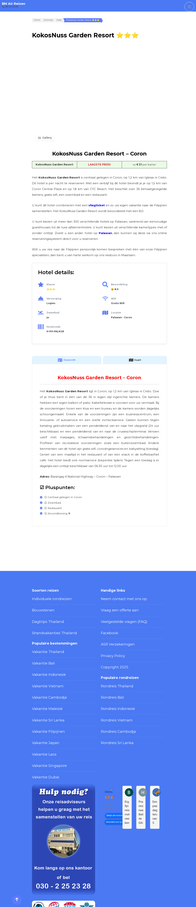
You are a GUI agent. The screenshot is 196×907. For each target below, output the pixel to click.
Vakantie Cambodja (44, 675)
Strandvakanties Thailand (48, 623)
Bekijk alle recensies (115, 774)
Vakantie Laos (41, 719)
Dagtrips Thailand (43, 615)
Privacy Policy (109, 641)
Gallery (47, 137)
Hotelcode (53, 326)
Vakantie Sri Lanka (44, 692)
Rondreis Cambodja (114, 701)
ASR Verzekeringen (113, 632)
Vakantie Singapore (44, 728)
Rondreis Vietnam (112, 692)
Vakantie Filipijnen (43, 701)
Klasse (51, 284)
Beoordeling (119, 284)
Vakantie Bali (40, 648)
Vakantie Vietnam (43, 666)
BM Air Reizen (13, 4)
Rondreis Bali (109, 675)
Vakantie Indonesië (44, 657)
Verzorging (54, 298)
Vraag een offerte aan (115, 606)
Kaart (135, 360)
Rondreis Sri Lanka (113, 710)
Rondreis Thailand (112, 666)
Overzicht (66, 360)
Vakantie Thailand (43, 640)
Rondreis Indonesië (114, 684)
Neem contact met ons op (118, 597)
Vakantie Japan (41, 710)
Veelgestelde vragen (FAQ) (118, 615)
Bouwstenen (40, 606)
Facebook (107, 623)
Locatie (116, 312)
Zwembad (53, 312)
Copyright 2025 (111, 650)
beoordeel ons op (114, 780)
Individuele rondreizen (46, 597)
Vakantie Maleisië (43, 684)
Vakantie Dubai (42, 736)
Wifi (113, 298)
